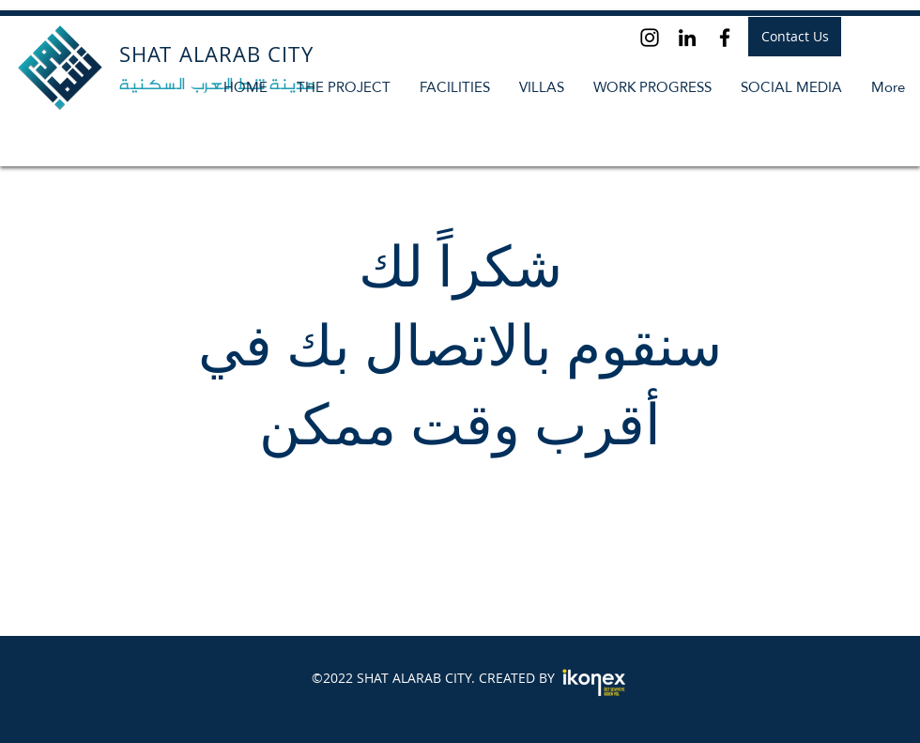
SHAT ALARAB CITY (216, 54)
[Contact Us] (794, 36)
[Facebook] (725, 37)
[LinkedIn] (687, 37)
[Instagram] (649, 37)
